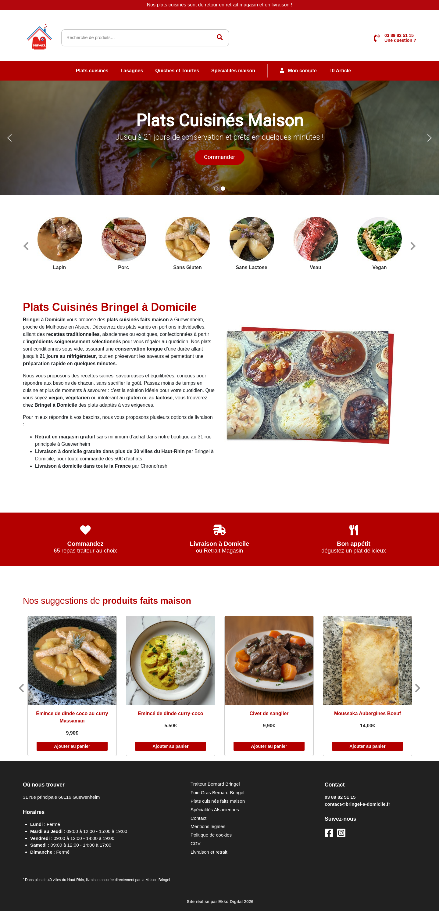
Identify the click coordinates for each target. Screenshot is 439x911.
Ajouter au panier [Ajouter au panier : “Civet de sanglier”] (269, 746)
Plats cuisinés (92, 70)
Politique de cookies (211, 834)
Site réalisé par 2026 (220, 901)
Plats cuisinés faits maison (218, 801)
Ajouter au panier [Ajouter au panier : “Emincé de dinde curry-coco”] (170, 746)
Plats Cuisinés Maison (219, 120)
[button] (219, 138)
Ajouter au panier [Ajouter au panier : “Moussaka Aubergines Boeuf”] (367, 746)
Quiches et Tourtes (177, 70)
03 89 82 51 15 (340, 797)
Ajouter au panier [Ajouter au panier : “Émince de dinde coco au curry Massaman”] (72, 746)
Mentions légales (208, 826)
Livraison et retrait (209, 852)
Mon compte (298, 70)
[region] (219, 138)
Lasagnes (132, 70)
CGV (196, 843)
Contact (198, 818)
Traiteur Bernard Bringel (215, 784)
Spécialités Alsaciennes (215, 809)
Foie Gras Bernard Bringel (217, 792)
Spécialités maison (233, 70)
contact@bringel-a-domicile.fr (357, 804)
